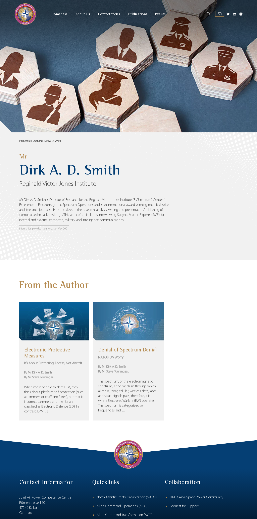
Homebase (25, 141)
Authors (37, 141)
